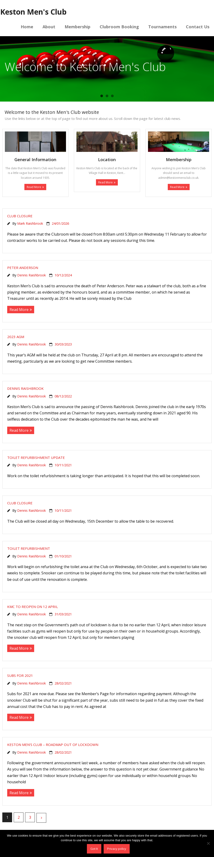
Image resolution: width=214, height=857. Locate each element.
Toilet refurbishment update (36, 457)
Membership (77, 26)
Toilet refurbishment (28, 548)
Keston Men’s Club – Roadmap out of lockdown (52, 744)
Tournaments (162, 26)
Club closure (20, 216)
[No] (208, 843)
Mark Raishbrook (30, 223)
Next (41, 818)
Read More (34, 187)
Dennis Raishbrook (31, 275)
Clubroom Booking (119, 26)
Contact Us (197, 26)
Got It (94, 849)
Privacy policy (116, 849)
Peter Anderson (22, 267)
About (49, 26)
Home (27, 26)
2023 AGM (15, 336)
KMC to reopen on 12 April (32, 606)
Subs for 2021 (20, 675)
